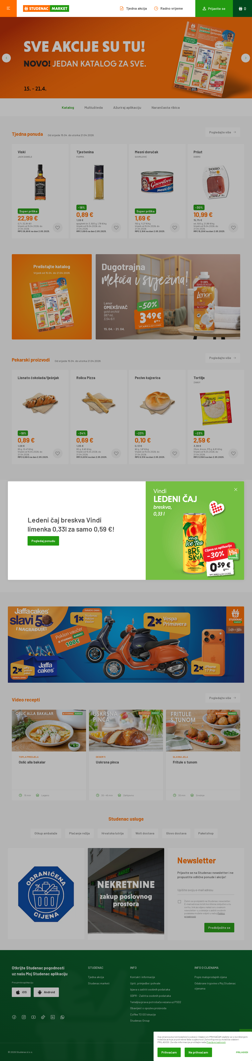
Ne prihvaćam (198, 1052)
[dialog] (203, 1046)
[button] (6, 58)
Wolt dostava (144, 833)
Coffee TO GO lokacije (143, 1014)
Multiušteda (93, 107)
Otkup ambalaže (45, 833)
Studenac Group (140, 1020)
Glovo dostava (176, 833)
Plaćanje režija (79, 833)
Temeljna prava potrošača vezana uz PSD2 (155, 1002)
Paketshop (206, 833)
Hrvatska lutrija (113, 833)
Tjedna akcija (96, 977)
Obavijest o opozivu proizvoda (148, 1008)
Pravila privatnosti (216, 1042)
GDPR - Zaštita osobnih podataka (150, 995)
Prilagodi (242, 1052)
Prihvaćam (169, 1052)
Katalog (68, 107)
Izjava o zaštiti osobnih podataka (150, 989)
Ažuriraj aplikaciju (127, 107)
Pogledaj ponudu (43, 541)
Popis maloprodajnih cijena (211, 977)
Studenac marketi (98, 983)
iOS (21, 992)
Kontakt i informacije (142, 977)
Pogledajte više (222, 132)
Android (46, 992)
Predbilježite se (219, 927)
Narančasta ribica (166, 107)
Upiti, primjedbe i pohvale (145, 983)
